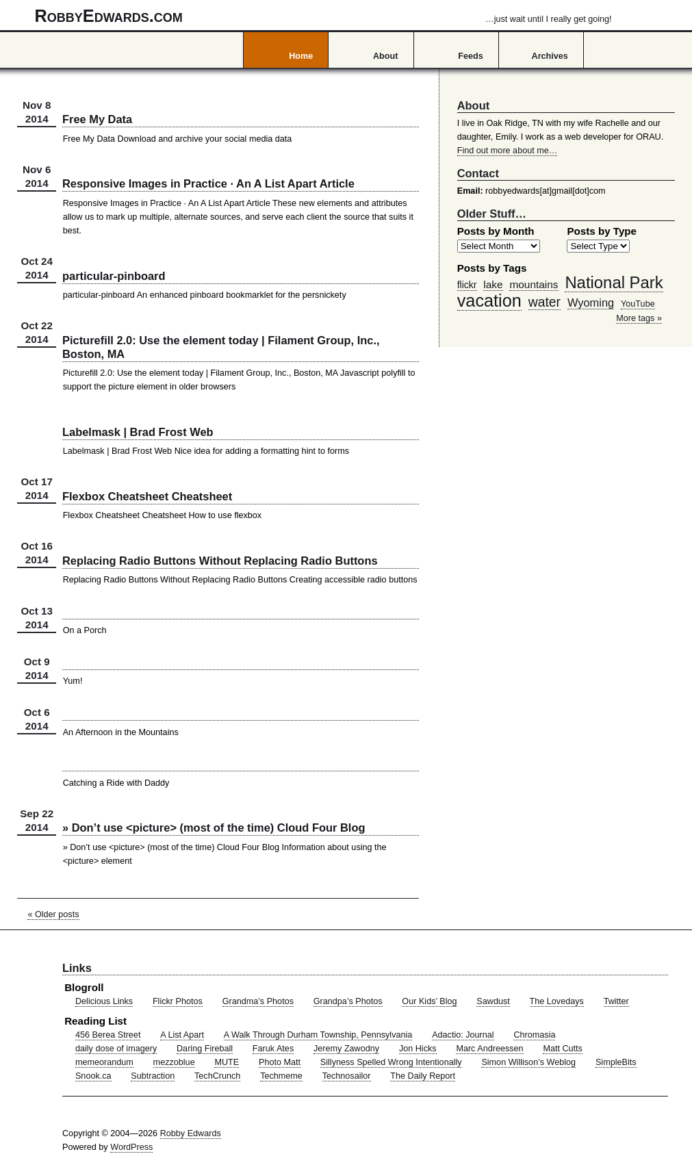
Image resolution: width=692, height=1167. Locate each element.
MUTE (226, 1062)
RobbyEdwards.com (323, 15)
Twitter (616, 1001)
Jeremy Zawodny (346, 1048)
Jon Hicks (418, 1048)
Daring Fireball (205, 1048)
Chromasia (534, 1035)
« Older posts (53, 914)
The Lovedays (557, 1001)
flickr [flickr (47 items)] (467, 284)
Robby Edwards (190, 1133)
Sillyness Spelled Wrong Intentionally (391, 1062)
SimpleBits (616, 1062)
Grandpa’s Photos (348, 1001)
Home (301, 56)
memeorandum (104, 1062)
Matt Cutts (562, 1048)
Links (77, 968)
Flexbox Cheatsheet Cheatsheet (147, 496)
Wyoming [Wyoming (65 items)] (590, 302)
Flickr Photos (178, 1001)
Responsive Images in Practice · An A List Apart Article (208, 183)
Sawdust (492, 1001)
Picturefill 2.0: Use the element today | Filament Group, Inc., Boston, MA (221, 347)
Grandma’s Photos (258, 1001)
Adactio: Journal (463, 1035)
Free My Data (97, 119)
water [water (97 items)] (544, 301)
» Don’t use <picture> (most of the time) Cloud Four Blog (214, 827)
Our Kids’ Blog (429, 1001)
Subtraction (153, 1076)
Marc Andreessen (489, 1048)
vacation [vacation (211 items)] (489, 300)
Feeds (470, 56)
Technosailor (346, 1076)
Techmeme (281, 1076)
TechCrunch (217, 1076)
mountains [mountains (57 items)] (533, 284)
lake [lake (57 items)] (492, 284)
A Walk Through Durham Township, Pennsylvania (318, 1035)
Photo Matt (279, 1062)
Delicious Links (104, 1001)
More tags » (639, 318)
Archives (550, 56)
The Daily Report (422, 1076)
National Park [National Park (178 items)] (614, 282)
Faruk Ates (273, 1048)
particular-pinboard (114, 276)
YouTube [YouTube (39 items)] (638, 304)
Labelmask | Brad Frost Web (138, 432)
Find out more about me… (507, 150)
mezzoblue (174, 1062)
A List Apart (182, 1035)
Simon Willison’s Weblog (528, 1062)
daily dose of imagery (116, 1048)
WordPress (131, 1147)
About (385, 56)
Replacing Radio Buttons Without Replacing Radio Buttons (220, 560)
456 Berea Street (107, 1035)
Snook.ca (93, 1076)
